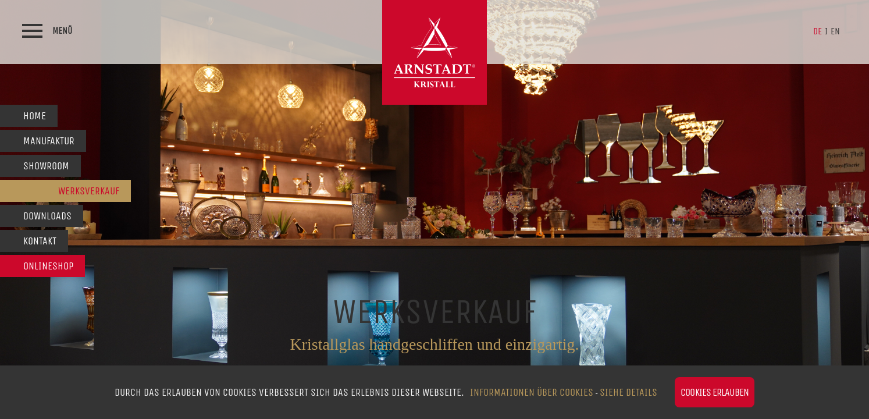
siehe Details (628, 392)
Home (34, 115)
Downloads (47, 216)
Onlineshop (48, 266)
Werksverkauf (88, 190)
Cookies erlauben (715, 392)
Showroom (46, 165)
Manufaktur (48, 140)
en (835, 31)
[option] (434, 209)
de (817, 31)
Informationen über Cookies (531, 392)
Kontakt (39, 241)
